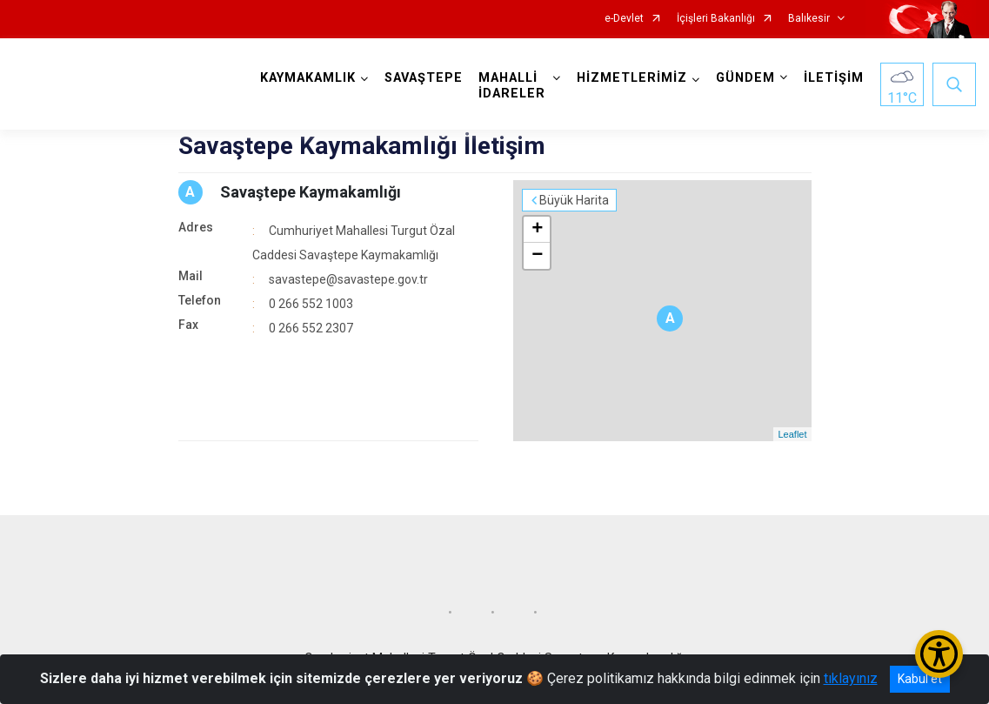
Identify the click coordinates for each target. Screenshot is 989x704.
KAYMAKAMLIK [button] (308, 77)
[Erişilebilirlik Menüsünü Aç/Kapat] (939, 654)
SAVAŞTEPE (423, 77)
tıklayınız (851, 678)
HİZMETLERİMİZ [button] (632, 77)
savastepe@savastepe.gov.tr (348, 279)
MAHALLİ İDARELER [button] (511, 85)
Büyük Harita (574, 200)
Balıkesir (809, 18)
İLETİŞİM (834, 77)
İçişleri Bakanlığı (716, 18)
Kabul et (920, 679)
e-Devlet (624, 18)
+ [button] (537, 230)
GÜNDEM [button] (745, 77)
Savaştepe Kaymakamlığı (310, 192)
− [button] (537, 256)
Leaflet (792, 434)
